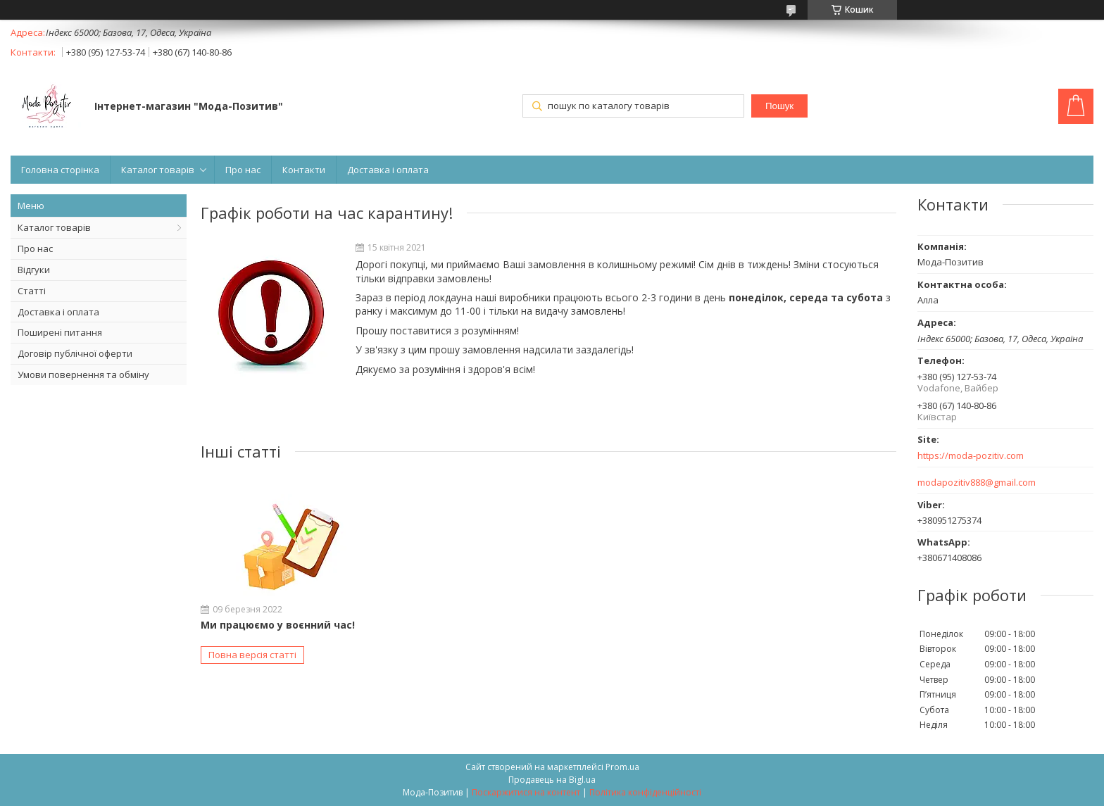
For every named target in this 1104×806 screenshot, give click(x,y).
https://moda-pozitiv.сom (970, 456)
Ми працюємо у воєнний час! (278, 624)
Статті (32, 290)
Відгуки (34, 269)
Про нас (243, 169)
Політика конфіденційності (645, 792)
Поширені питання (60, 332)
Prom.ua (622, 767)
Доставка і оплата (388, 169)
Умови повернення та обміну (83, 374)
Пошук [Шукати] (779, 106)
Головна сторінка (60, 169)
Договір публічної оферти (75, 353)
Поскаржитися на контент (526, 792)
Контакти (303, 169)
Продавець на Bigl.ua (552, 780)
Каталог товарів (157, 169)
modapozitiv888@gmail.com (976, 483)
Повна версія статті (252, 654)
